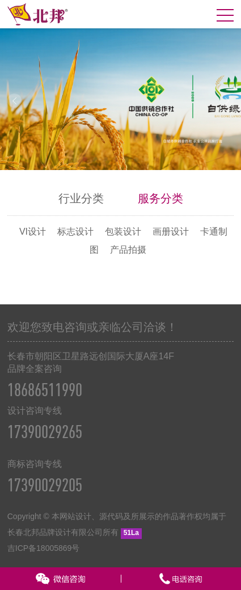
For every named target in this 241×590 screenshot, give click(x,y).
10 (166, 159)
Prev (14, 101)
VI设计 (32, 231)
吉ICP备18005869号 (43, 548)
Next (226, 101)
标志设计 (75, 231)
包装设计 (123, 231)
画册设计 (171, 231)
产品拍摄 (128, 249)
